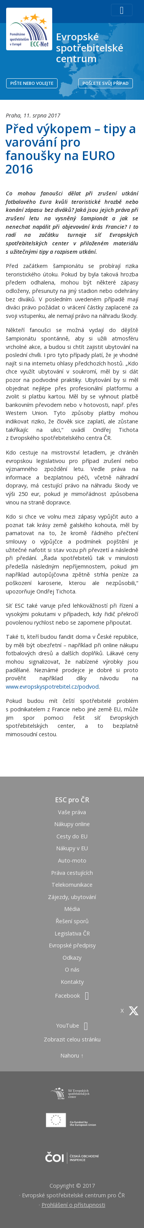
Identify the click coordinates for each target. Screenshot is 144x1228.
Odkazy (72, 957)
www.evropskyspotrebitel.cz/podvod (52, 686)
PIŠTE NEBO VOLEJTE (31, 83)
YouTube (72, 1025)
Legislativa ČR (72, 933)
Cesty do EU (72, 836)
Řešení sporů (72, 921)
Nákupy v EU (72, 848)
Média (72, 908)
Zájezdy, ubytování (72, 897)
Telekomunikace (72, 884)
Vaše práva (72, 812)
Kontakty (72, 981)
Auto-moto (72, 860)
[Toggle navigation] (121, 10)
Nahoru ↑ (71, 1055)
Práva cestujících (72, 872)
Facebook (72, 995)
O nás (72, 969)
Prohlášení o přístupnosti (73, 1204)
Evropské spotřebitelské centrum (89, 47)
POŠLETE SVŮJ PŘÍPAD (106, 83)
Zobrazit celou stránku (72, 1039)
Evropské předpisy (72, 945)
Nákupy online (72, 824)
